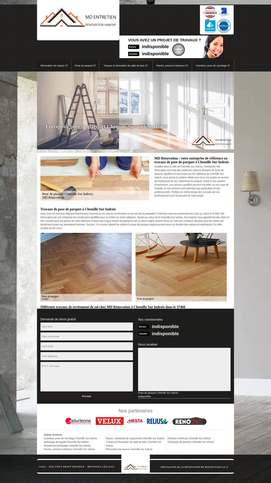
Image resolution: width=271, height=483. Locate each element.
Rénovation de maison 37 (54, 47)
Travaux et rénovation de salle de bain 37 (126, 47)
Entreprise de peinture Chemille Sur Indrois (191, 423)
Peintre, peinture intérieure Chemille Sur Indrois (69, 431)
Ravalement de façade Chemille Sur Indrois (67, 427)
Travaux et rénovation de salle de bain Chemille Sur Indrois (133, 425)
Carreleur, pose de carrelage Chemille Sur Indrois (70, 420)
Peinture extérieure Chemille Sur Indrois (189, 420)
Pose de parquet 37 (85, 47)
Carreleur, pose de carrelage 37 (213, 47)
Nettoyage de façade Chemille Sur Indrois (66, 423)
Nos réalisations (195, 39)
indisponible (128, 18)
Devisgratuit (152, 21)
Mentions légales (101, 448)
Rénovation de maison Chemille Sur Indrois (129, 431)
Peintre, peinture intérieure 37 (172, 47)
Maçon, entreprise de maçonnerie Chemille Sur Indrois (135, 420)
